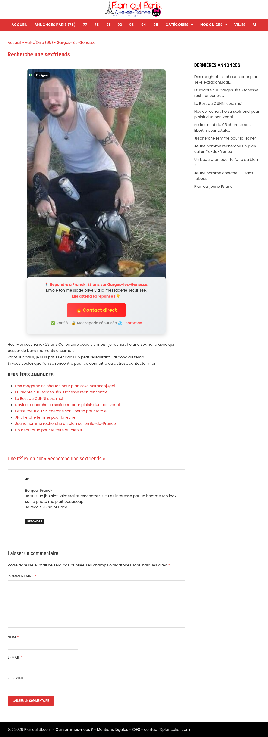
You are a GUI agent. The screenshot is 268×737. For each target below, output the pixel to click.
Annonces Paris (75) (55, 24)
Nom (13, 637)
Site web (15, 677)
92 (119, 24)
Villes (240, 24)
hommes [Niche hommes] (133, 323)
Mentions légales (112, 729)
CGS (136, 729)
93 (131, 24)
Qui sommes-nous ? (74, 729)
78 (97, 24)
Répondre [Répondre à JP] (34, 521)
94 (143, 24)
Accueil (19, 24)
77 (85, 24)
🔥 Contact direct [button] (96, 310)
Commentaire (22, 576)
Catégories (176, 24)
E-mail (15, 657)
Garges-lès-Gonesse (76, 42)
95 (155, 24)
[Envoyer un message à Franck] (96, 174)
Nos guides (211, 24)
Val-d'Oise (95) (39, 42)
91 (108, 24)
